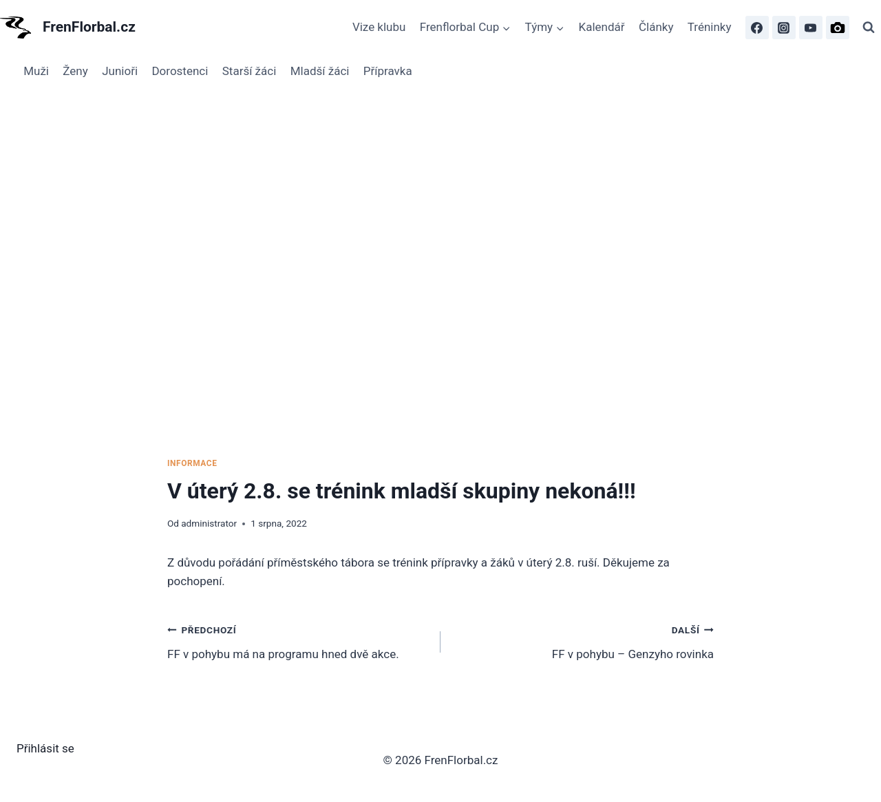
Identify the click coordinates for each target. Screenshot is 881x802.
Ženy (75, 71)
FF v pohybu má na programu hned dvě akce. (298, 640)
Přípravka (387, 71)
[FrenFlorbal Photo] (837, 27)
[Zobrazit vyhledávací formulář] (868, 27)
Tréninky (710, 27)
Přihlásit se (45, 748)
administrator (209, 523)
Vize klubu (379, 27)
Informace (192, 463)
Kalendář (602, 27)
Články (656, 27)
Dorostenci (179, 71)
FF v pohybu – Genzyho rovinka (583, 640)
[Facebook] (757, 27)
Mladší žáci (320, 71)
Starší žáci (249, 71)
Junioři (120, 71)
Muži (36, 71)
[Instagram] (784, 27)
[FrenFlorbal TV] (810, 27)
